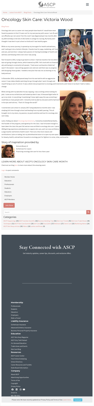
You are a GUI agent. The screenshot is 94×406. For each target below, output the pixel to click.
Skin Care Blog (16, 349)
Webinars (57, 224)
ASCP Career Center (17, 356)
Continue (78, 400)
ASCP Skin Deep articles (12, 226)
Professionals (9, 184)
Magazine (19, 337)
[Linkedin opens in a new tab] (17, 389)
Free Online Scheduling (19, 359)
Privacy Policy (15, 386)
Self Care (37, 224)
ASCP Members (9, 199)
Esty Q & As (47, 224)
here (16, 165)
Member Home (9, 177)
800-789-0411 (15, 396)
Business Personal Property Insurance (24, 331)
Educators (7, 192)
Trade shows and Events (19, 346)
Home (5, 12)
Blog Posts (27, 12)
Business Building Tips (46, 221)
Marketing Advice (80, 224)
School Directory (16, 362)
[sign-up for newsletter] (47, 263)
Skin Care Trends (62, 221)
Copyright (14, 383)
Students (7, 188)
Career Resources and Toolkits (21, 365)
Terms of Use (15, 380)
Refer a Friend (15, 318)
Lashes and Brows (37, 226)
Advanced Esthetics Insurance (21, 328)
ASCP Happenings (10, 221)
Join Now (9, 205)
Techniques (7, 224)
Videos (25, 226)
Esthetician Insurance (18, 325)
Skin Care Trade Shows (79, 221)
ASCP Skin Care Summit (22, 224)
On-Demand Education (18, 343)
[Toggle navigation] (88, 4)
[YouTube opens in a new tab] (24, 389)
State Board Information (19, 368)
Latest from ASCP (15, 12)
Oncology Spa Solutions (26, 121)
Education (7, 181)
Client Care (67, 224)
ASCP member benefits (27, 221)
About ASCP (15, 374)
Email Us (14, 393)
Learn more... (67, 400)
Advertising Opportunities (20, 377)
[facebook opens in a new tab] (13, 389)
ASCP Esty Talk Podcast (19, 340)
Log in (4, 170)
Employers (8, 196)
